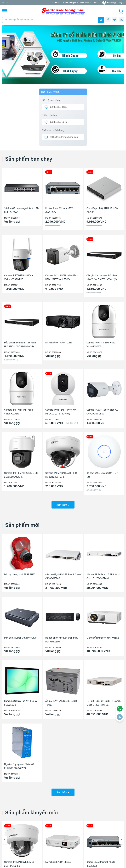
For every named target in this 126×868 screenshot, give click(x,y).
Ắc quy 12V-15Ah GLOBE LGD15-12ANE (61, 700)
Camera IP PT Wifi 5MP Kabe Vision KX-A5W (18, 411)
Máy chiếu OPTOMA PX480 (58, 342)
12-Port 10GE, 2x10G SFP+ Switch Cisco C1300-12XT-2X (103, 700)
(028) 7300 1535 (37, 3)
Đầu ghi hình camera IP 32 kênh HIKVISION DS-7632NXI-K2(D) (102, 277)
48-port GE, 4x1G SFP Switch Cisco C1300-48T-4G (63, 574)
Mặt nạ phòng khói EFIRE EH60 (19, 572)
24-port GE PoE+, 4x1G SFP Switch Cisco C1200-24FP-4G (103, 574)
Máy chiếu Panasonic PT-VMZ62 (102, 635)
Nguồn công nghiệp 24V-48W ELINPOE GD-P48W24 (19, 764)
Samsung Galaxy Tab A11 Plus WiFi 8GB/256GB (21, 700)
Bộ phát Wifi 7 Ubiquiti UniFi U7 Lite (102, 475)
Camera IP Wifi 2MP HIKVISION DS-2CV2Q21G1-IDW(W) (60, 411)
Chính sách (84, 3)
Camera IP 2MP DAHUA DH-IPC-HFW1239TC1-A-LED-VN (61, 277)
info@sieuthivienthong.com (14, 3)
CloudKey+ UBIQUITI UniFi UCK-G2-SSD (102, 210)
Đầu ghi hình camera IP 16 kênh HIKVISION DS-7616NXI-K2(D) (20, 344)
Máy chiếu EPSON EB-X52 (58, 857)
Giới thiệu (55, 3)
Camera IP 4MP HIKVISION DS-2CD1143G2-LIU (19, 859)
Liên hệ (96, 3)
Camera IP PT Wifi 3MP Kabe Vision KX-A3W (100, 344)
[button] (4, 835)
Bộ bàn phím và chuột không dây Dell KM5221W (61, 637)
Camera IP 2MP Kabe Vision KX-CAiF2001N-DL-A (102, 411)
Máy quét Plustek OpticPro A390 (20, 635)
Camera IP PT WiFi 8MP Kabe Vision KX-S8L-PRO (18, 277)
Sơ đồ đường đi (69, 3)
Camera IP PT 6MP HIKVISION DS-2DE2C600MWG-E (21, 475)
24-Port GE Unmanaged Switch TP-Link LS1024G (21, 210)
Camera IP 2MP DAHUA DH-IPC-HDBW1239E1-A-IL (61, 475)
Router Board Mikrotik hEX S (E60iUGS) (59, 210)
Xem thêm (63, 502)
